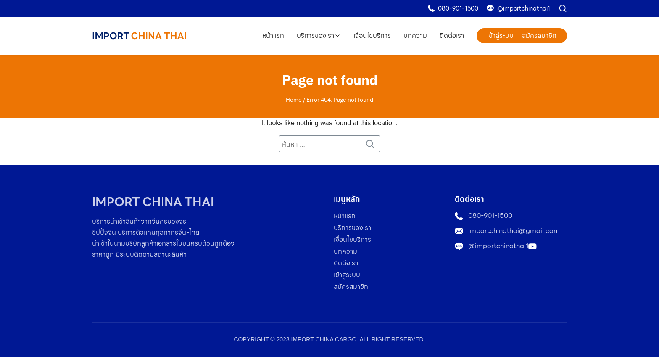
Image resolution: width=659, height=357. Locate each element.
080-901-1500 (458, 8)
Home (294, 99)
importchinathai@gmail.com (514, 230)
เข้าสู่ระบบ (500, 35)
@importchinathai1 (523, 8)
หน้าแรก (273, 35)
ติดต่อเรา (452, 35)
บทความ (415, 35)
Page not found (329, 79)
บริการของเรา (315, 35)
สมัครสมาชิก (539, 35)
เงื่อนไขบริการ (372, 35)
